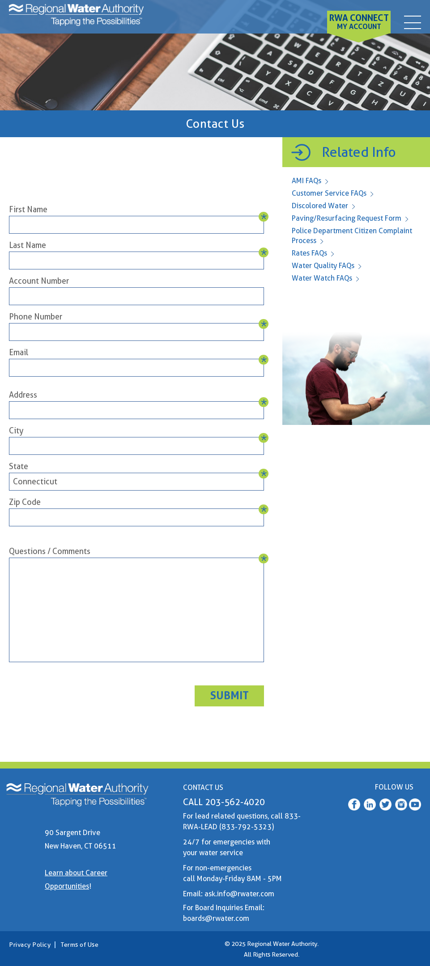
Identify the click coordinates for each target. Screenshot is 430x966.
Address (23, 394)
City (16, 430)
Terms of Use (79, 944)
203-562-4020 (235, 802)
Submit (229, 695)
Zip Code (25, 502)
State (18, 466)
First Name (28, 209)
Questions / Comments (49, 551)
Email (19, 352)
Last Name (27, 245)
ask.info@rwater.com (239, 894)
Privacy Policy (30, 944)
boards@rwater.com (216, 918)
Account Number (39, 281)
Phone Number (35, 316)
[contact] (412, 19)
